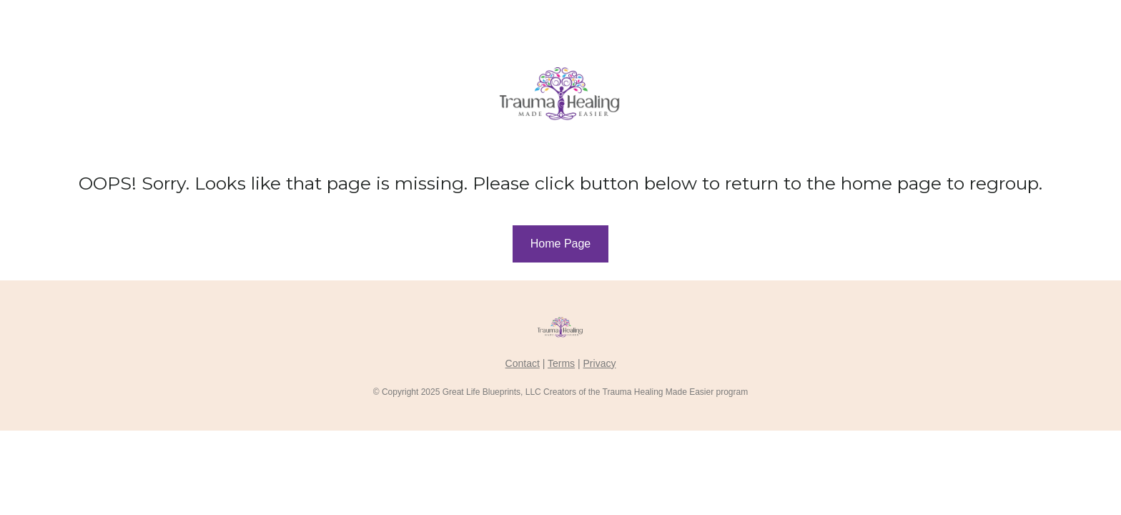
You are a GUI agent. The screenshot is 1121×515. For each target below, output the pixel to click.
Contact (522, 363)
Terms (561, 363)
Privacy (599, 363)
